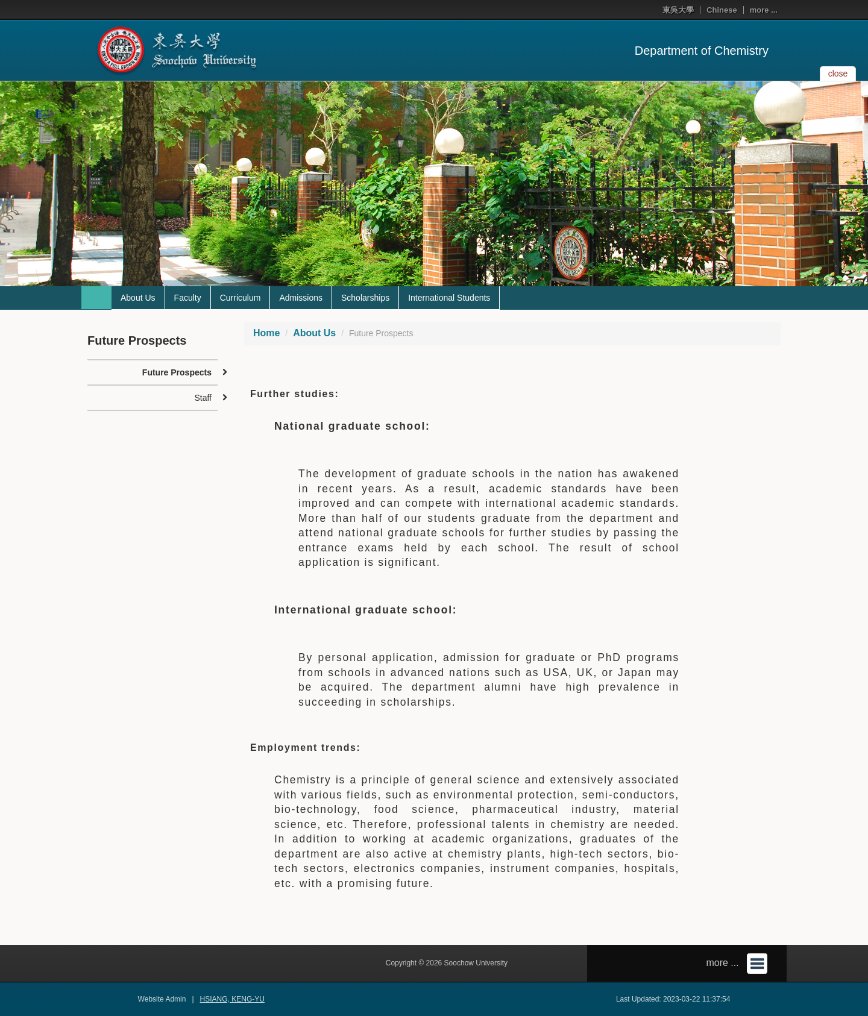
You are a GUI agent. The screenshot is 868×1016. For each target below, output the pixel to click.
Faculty (187, 298)
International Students (449, 298)
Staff (203, 398)
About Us (138, 298)
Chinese (721, 10)
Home (266, 333)
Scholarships (365, 298)
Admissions (300, 298)
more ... (764, 10)
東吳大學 (678, 10)
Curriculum (240, 298)
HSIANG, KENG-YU (232, 999)
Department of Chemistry (702, 50)
